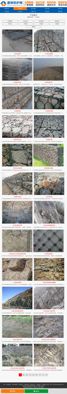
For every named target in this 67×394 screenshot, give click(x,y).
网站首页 (6, 8)
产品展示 (20, 8)
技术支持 (60, 8)
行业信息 (6, 11)
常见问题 (47, 8)
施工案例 (33, 8)
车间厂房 (33, 11)
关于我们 (20, 11)
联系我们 (60, 11)
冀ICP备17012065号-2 (28, 387)
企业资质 (47, 11)
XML (39, 385)
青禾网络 (41, 387)
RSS (43, 385)
